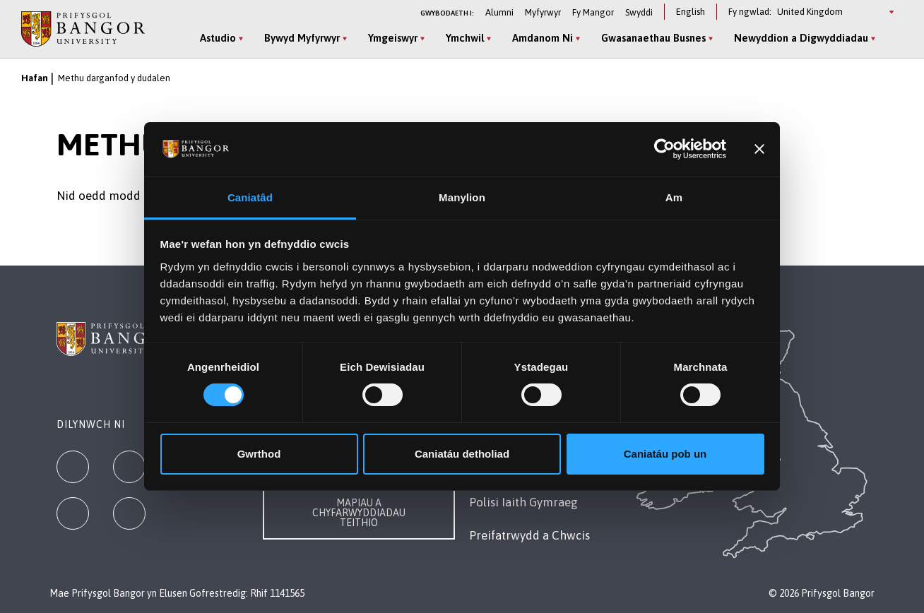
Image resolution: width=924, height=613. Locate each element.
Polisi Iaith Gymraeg (523, 502)
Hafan (34, 78)
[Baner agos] (759, 149)
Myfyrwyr (543, 12)
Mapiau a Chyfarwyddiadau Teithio (358, 512)
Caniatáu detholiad (462, 454)
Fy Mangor (593, 12)
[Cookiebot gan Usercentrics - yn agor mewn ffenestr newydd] (664, 149)
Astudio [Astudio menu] (218, 38)
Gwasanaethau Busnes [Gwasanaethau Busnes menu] (653, 38)
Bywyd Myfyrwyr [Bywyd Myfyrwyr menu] (302, 38)
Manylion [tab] (462, 197)
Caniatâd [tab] (250, 197)
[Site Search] (891, 39)
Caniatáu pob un (665, 454)
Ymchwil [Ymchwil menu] (465, 38)
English (690, 11)
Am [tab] (673, 197)
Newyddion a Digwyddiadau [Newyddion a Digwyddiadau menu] (801, 38)
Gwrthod (259, 454)
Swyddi (639, 12)
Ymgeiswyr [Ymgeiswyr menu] (392, 38)
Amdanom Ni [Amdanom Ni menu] (542, 38)
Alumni (499, 12)
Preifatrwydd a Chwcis (529, 535)
